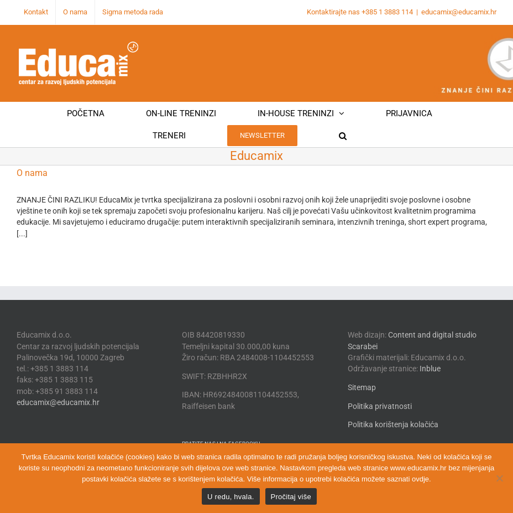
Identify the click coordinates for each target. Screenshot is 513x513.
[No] (499, 478)
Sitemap (362, 387)
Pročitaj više (291, 497)
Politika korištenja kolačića (393, 424)
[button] (342, 136)
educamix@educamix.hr (458, 12)
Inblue (430, 368)
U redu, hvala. (230, 497)
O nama (32, 173)
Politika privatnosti (380, 406)
